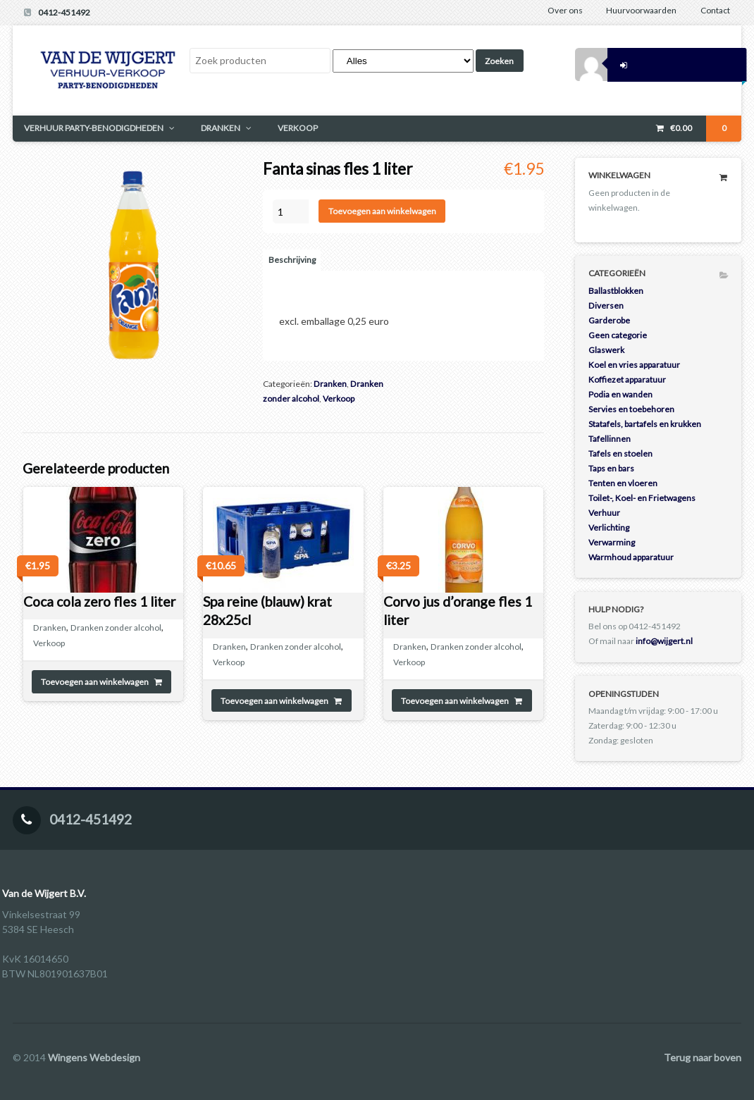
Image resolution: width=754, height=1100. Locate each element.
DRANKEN (220, 128)
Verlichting (608, 527)
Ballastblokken (615, 290)
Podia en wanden (620, 394)
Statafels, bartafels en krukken (644, 424)
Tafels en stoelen (620, 453)
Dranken (330, 383)
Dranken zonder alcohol (115, 627)
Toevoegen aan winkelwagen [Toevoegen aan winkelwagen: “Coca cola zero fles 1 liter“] (95, 681)
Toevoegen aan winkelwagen (382, 211)
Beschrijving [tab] (292, 259)
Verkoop (338, 398)
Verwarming (611, 542)
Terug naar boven (702, 1057)
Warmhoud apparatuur (631, 557)
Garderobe (609, 320)
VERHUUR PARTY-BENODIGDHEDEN (93, 128)
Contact (715, 10)
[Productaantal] (291, 211)
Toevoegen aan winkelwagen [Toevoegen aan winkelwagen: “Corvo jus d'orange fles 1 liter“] (455, 701)
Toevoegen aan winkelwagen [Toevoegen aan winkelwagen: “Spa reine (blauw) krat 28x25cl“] (274, 701)
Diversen (606, 305)
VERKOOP (298, 128)
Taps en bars (611, 468)
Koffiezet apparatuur (627, 379)
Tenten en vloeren (622, 483)
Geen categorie (617, 335)
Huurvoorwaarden (641, 10)
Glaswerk (606, 350)
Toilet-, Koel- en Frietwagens (642, 498)
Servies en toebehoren (631, 409)
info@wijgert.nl (664, 641)
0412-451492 (64, 12)
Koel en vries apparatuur (634, 364)
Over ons (565, 10)
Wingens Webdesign (94, 1057)
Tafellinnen (609, 438)
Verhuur (604, 512)
